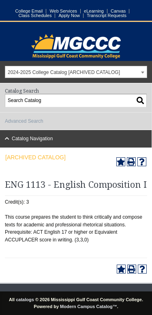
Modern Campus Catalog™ (88, 306)
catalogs (25, 299)
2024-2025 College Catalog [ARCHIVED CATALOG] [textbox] (64, 72)
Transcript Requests (106, 15)
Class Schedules (35, 15)
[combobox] (76, 72)
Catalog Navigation (32, 138)
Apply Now (69, 15)
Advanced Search (24, 121)
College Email (29, 11)
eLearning (94, 11)
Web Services (63, 11)
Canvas (118, 11)
